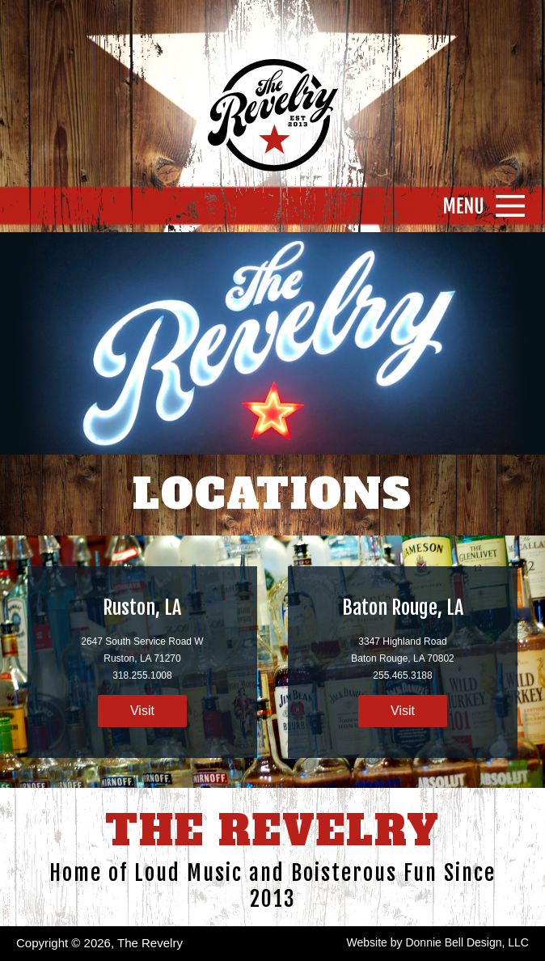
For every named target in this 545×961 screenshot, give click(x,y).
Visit (142, 711)
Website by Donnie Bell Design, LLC (438, 942)
